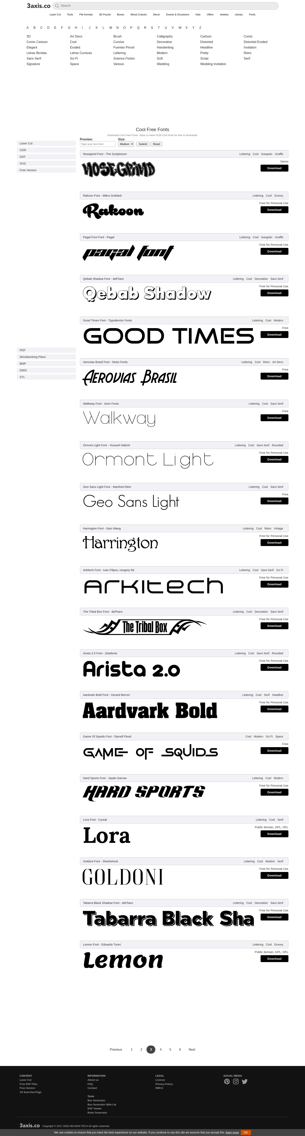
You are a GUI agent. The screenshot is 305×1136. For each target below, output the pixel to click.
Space (74, 64)
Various (119, 64)
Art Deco (76, 36)
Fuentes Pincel (124, 47)
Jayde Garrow (117, 778)
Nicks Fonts (120, 362)
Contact (92, 1088)
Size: (121, 139)
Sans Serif (34, 58)
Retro (248, 53)
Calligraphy (165, 36)
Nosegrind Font (93, 154)
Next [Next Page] (192, 1049)
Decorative (164, 42)
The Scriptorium (116, 154)
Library (239, 14)
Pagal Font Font (93, 237)
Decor (156, 14)
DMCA (159, 1088)
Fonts (252, 14)
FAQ (90, 1084)
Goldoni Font (91, 861)
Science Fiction (124, 58)
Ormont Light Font (95, 445)
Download (274, 168)
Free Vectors (28, 170)
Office (210, 14)
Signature (33, 64)
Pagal (110, 237)
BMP (23, 363)
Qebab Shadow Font (96, 278)
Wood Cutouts (138, 14)
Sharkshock (110, 861)
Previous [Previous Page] (116, 1049)
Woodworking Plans (33, 356)
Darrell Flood (122, 736)
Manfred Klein (122, 486)
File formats (86, 14)
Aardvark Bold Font (95, 694)
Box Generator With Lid (102, 1104)
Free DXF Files (29, 1084)
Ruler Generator (97, 1112)
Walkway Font (92, 403)
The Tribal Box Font (96, 611)
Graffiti (279, 154)
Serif (247, 58)
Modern (162, 53)
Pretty (204, 53)
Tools (70, 14)
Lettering (120, 53)
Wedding (163, 64)
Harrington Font (93, 528)
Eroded (75, 47)
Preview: (86, 139)
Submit (143, 144)
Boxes (120, 14)
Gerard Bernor (120, 694)
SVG (23, 163)
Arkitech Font (91, 570)
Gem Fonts (111, 403)
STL (22, 377)
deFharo (118, 278)
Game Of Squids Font (97, 736)
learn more (232, 1132)
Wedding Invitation (213, 64)
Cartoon (206, 36)
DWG (23, 370)
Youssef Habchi (120, 445)
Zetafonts (111, 653)
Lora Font (89, 819)
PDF (23, 350)
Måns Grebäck (112, 195)
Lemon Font (91, 944)
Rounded (277, 445)
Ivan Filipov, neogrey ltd (118, 570)
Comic (248, 36)
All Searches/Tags (31, 1092)
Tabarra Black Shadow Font (101, 903)
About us (93, 1079)
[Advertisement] (152, 97)
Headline (206, 47)
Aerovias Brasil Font (96, 362)
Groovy (278, 195)
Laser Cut (55, 14)
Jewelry (224, 14)
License (160, 1079)
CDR (23, 150)
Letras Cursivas (81, 53)
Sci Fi (74, 58)
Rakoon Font (91, 195)
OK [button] (246, 1132)
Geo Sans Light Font (96, 486)
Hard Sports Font (94, 778)
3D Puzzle (105, 14)
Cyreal (102, 819)
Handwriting (165, 47)
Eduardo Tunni (111, 944)
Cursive (119, 42)
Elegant (32, 47)
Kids (197, 14)
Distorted (206, 42)
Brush (118, 36)
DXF (23, 156)
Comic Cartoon (37, 42)
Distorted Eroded (255, 42)
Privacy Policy (164, 1084)
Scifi (160, 58)
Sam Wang (113, 528)
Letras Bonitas (37, 53)
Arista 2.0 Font (92, 653)
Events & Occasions (177, 14)
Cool (73, 42)
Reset (156, 144)
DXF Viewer (95, 1108)
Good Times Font (94, 320)
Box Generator (96, 1100)
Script (204, 58)
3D (29, 36)
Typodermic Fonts (120, 320)
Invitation (250, 47)
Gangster (267, 154)
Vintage (278, 528)
